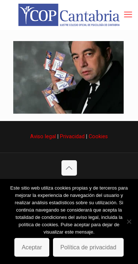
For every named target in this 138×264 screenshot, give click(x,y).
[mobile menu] (128, 14)
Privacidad (72, 136)
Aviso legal (43, 136)
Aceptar (32, 247)
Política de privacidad (88, 247)
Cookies (98, 136)
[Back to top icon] (69, 168)
